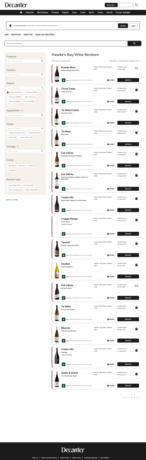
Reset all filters (12, 200)
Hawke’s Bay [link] (28, 34)
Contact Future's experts (49, 458)
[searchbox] (66, 43)
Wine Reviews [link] (16, 34)
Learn (74, 12)
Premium (55, 12)
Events (100, 12)
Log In (133, 25)
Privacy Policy (76, 458)
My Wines (110, 80)
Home (7, 34)
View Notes (129, 81)
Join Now (123, 25)
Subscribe (30, 12)
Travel (82, 12)
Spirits (91, 12)
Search (134, 43)
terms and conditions (90, 458)
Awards (109, 12)
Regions (65, 12)
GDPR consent (104, 458)
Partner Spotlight (123, 12)
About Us (35, 458)
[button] (125, 61)
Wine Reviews (42, 12)
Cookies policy (64, 458)
